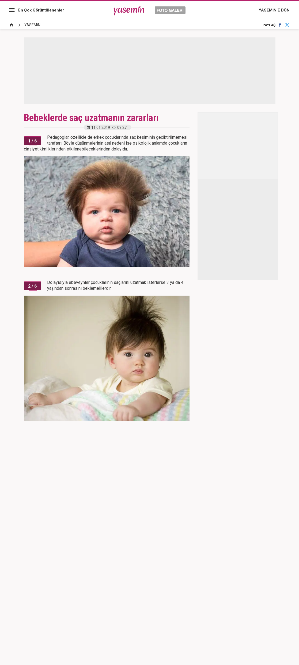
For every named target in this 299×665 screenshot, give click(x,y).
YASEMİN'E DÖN (274, 10)
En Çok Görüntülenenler (41, 10)
